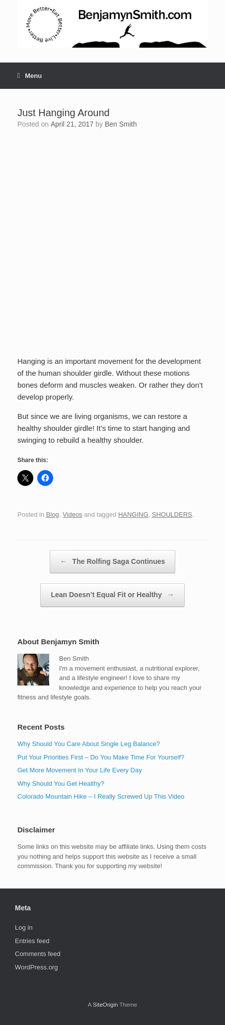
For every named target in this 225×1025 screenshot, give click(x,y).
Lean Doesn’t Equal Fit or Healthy (112, 595)
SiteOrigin (105, 1005)
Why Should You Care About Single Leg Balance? (88, 744)
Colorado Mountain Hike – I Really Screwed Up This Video (100, 796)
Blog (52, 514)
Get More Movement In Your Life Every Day (79, 770)
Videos (72, 514)
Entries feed (32, 941)
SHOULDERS (172, 514)
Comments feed (38, 953)
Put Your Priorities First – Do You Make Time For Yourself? (100, 757)
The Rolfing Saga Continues (112, 562)
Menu (29, 75)
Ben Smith (121, 124)
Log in (23, 927)
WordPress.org (36, 967)
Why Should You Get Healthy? (60, 783)
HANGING (133, 514)
